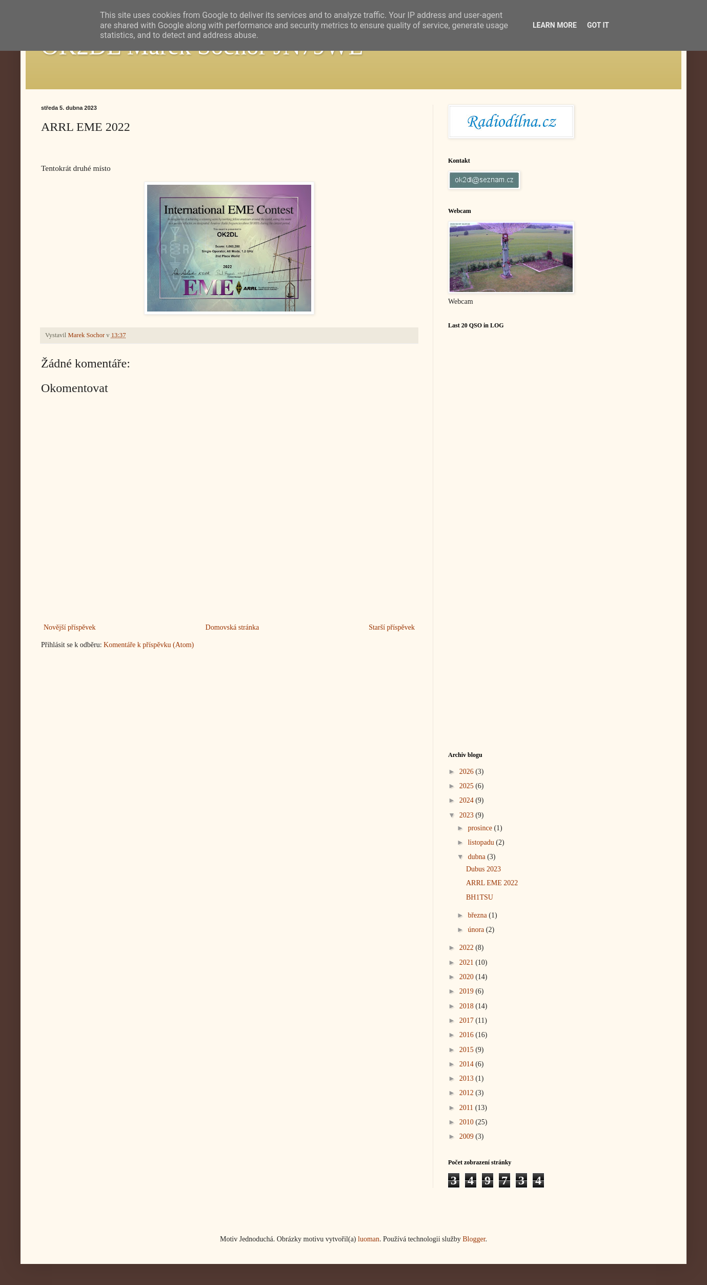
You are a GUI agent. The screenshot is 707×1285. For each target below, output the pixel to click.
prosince (481, 828)
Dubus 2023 (483, 869)
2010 (467, 1122)
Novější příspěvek (69, 627)
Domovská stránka (232, 627)
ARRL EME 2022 (492, 883)
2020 (467, 977)
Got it (598, 25)
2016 (467, 1035)
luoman (368, 1239)
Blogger (473, 1239)
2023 (467, 815)
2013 (467, 1078)
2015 (467, 1050)
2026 (467, 771)
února (477, 929)
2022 (467, 947)
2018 (467, 1006)
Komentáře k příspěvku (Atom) (149, 645)
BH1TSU (479, 897)
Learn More (555, 25)
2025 (467, 786)
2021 (467, 962)
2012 (467, 1093)
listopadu (482, 842)
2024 (467, 800)
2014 (467, 1064)
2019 (467, 991)
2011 (467, 1108)
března (478, 915)
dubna (477, 857)
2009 (467, 1136)
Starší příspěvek (392, 627)
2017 (467, 1020)
